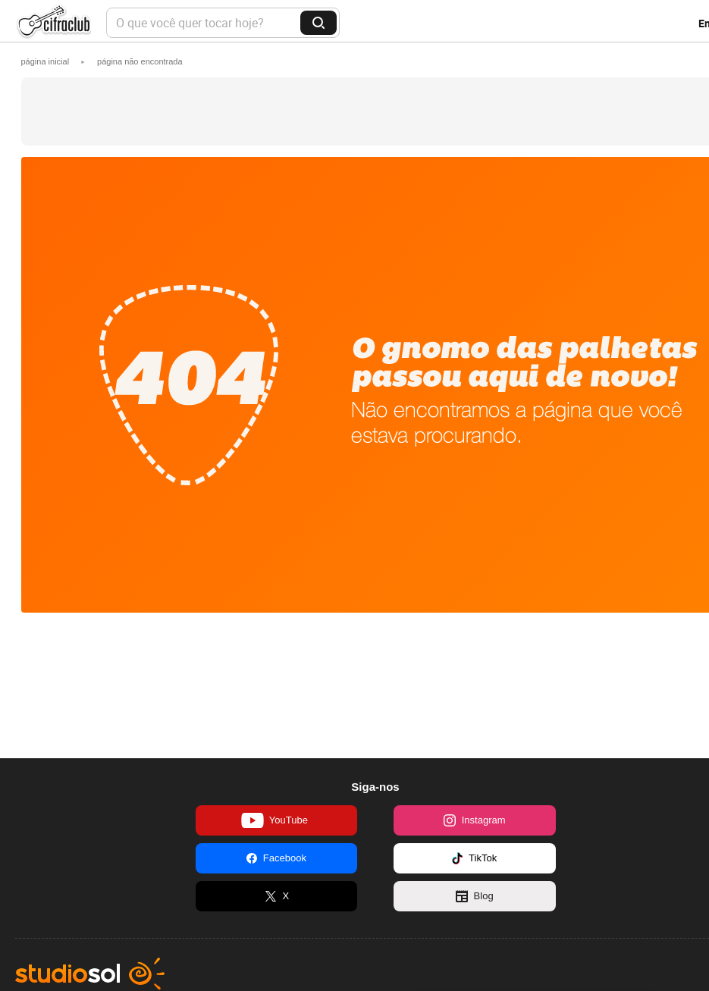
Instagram (475, 820)
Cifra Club (53, 23)
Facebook (276, 858)
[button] (140, 61)
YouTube (274, 820)
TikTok (474, 858)
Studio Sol (90, 973)
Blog (475, 896)
